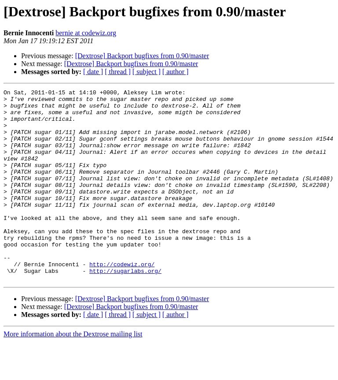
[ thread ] (118, 71)
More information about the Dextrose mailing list (73, 372)
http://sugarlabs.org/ (125, 308)
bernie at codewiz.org (85, 33)
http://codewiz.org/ (121, 300)
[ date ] (93, 71)
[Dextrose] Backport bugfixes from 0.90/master (142, 56)
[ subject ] (146, 71)
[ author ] (175, 71)
